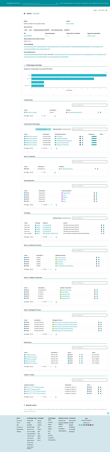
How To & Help (31, 431)
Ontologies (77, 3)
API (28, 422)
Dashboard (30, 445)
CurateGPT (51, 438)
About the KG (30, 440)
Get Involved (72, 420)
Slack (71, 422)
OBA (39, 431)
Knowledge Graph (68, 3)
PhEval (49, 424)
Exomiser (50, 422)
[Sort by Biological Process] (63, 320)
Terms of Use (30, 436)
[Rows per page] (31, 116)
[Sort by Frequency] (95, 134)
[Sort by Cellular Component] (72, 287)
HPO (39, 427)
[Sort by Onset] (104, 134)
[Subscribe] (79, 425)
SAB (18, 425)
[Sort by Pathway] (64, 166)
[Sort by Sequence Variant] (35, 385)
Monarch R (30, 427)
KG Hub (60, 426)
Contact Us (20, 427)
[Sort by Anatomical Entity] (72, 190)
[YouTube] (90, 425)
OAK (49, 431)
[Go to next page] (49, 148)
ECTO (39, 440)
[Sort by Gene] (28, 110)
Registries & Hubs (97, 3)
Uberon (39, 422)
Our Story (19, 420)
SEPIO (39, 438)
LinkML (49, 426)
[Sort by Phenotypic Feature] (66, 134)
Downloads (30, 420)
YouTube (72, 429)
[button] (94, 136)
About (61, 3)
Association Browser (30, 447)
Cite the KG (30, 438)
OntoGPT (50, 435)
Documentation (31, 433)
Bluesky (71, 431)
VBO (39, 433)
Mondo (39, 420)
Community (105, 3)
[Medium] (84, 425)
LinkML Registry (62, 431)
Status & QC (30, 429)
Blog (71, 425)
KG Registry (62, 428)
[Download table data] (55, 116)
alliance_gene (91, 36)
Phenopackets (52, 440)
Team (18, 422)
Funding (19, 431)
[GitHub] (86, 425)
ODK (49, 433)
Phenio (39, 429)
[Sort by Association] (57, 110)
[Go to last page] (51, 148)
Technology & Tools (86, 3)
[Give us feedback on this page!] (108, 413)
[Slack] (81, 425)
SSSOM (50, 429)
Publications (20, 429)
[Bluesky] (92, 425)
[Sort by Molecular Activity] (66, 255)
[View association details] (100, 112)
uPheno (39, 425)
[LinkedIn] (88, 425)
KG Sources (30, 442)
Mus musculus (70, 23)
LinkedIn (71, 427)
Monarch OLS (62, 420)
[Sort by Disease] (71, 110)
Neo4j (29, 425)
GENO (39, 436)
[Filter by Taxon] (61, 129)
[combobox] (40, 3)
